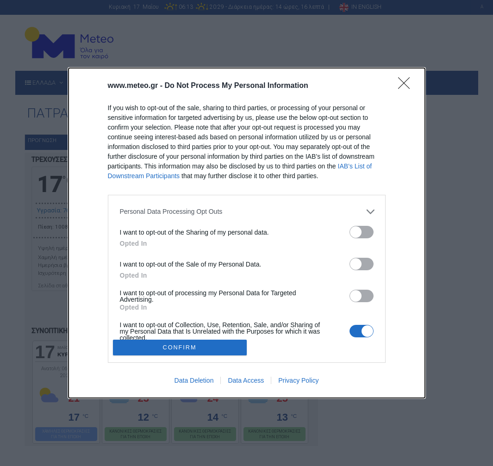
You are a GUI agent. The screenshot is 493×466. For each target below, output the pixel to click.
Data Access (246, 380)
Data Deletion (194, 380)
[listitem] (247, 212)
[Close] (407, 86)
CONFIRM (179, 347)
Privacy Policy (298, 380)
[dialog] (247, 233)
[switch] (361, 232)
